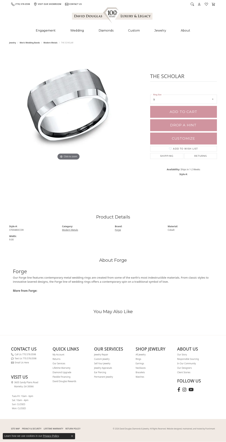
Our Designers (184, 367)
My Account (58, 354)
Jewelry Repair (101, 354)
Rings (138, 359)
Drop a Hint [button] (183, 125)
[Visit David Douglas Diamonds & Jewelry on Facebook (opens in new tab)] (178, 389)
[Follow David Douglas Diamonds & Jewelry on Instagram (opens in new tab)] (184, 389)
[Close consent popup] (72, 436)
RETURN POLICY (72, 428)
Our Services (59, 363)
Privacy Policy (51, 435)
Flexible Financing (61, 376)
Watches (140, 376)
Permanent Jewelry (103, 376)
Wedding (77, 30)
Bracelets (140, 372)
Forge (118, 229)
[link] (20, 4)
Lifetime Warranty (61, 367)
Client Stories (183, 372)
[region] (68, 124)
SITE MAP (15, 428)
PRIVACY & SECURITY (32, 428)
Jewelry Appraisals (103, 367)
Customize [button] (183, 138)
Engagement (46, 30)
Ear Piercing (100, 372)
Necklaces (141, 367)
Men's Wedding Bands (30, 42)
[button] (192, 4)
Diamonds (106, 30)
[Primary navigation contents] (113, 30)
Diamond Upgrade (62, 372)
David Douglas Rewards (64, 381)
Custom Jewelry (102, 359)
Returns (200, 156)
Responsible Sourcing (188, 359)
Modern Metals (50, 42)
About (185, 30)
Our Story (182, 354)
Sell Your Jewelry (102, 363)
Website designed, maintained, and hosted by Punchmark (191, 428)
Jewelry (160, 30)
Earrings (140, 363)
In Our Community (186, 363)
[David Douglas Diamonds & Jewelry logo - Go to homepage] (112, 16)
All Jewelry (141, 354)
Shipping (167, 156)
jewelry (12, 42)
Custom (134, 30)
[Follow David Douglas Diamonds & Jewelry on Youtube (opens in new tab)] (191, 389)
